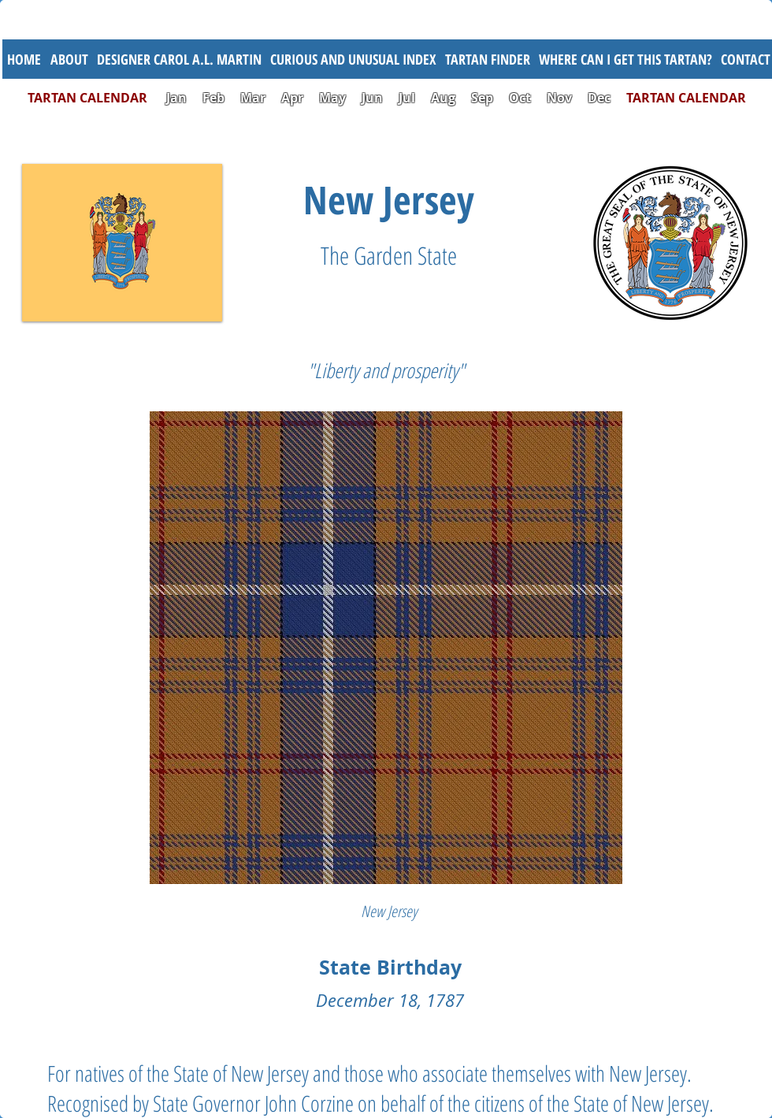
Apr (292, 97)
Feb (213, 97)
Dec (599, 97)
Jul (408, 97)
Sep (482, 97)
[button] (352, 59)
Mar (252, 97)
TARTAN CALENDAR (95, 97)
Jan (176, 97)
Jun (372, 97)
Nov (559, 97)
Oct (521, 97)
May (332, 97)
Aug (443, 97)
